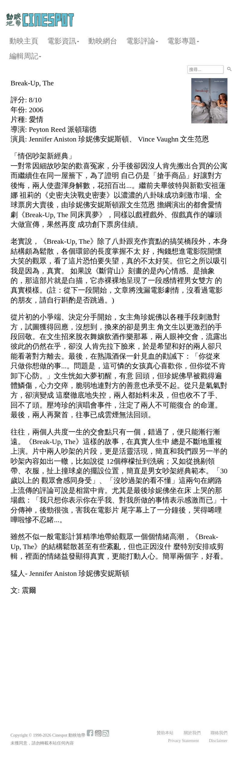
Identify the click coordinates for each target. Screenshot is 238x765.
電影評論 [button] (142, 41)
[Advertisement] (119, 644)
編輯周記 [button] (25, 56)
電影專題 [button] (183, 41)
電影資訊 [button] (63, 41)
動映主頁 (23, 41)
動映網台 (102, 41)
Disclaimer (218, 740)
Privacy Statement (183, 740)
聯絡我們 (219, 733)
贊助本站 (165, 733)
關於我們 (192, 733)
